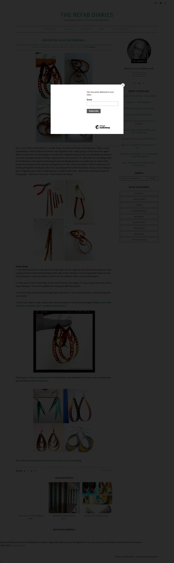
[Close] (123, 85)
